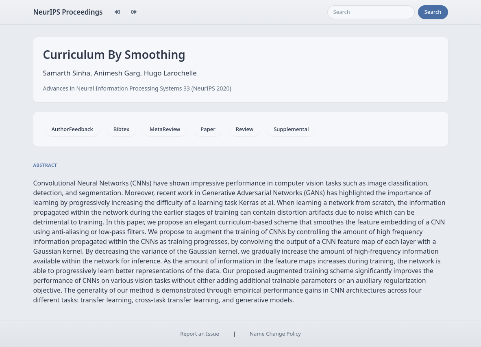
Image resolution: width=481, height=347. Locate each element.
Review (244, 129)
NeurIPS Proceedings (68, 12)
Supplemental (291, 129)
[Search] (371, 12)
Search (433, 11)
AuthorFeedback (72, 129)
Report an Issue (199, 333)
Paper (207, 129)
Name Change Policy (275, 333)
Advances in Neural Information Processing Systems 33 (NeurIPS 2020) (137, 88)
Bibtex (121, 129)
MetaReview (165, 129)
